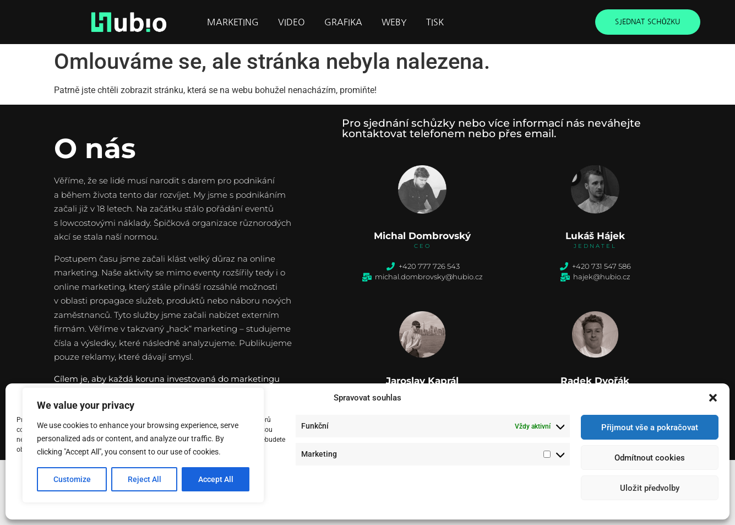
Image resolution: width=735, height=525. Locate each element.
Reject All (144, 479)
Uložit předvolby (649, 488)
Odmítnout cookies (649, 458)
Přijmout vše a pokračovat (649, 427)
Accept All (215, 479)
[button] (712, 397)
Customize (72, 479)
